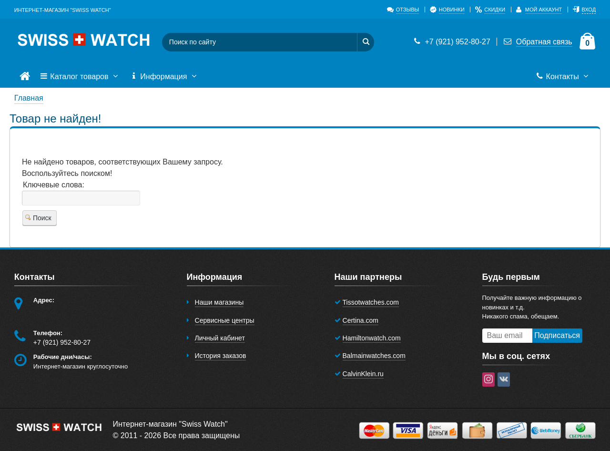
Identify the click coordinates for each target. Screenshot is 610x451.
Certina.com (360, 320)
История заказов (220, 355)
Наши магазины (219, 302)
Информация (164, 77)
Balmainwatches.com (374, 355)
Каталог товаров (80, 77)
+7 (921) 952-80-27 (451, 42)
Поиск (38, 218)
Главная (28, 98)
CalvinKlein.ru (363, 374)
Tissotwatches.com (371, 302)
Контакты (563, 77)
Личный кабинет (220, 338)
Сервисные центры (224, 320)
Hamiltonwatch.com (372, 338)
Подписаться (557, 335)
